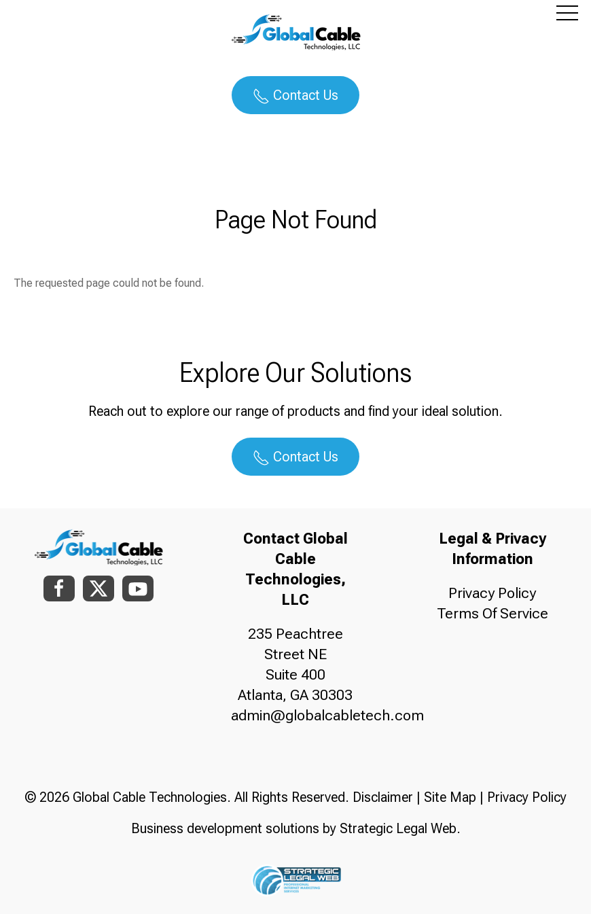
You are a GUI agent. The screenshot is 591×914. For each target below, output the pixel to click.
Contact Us (295, 96)
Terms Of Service (492, 613)
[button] (567, 12)
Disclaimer (383, 797)
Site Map (450, 797)
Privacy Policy (492, 592)
